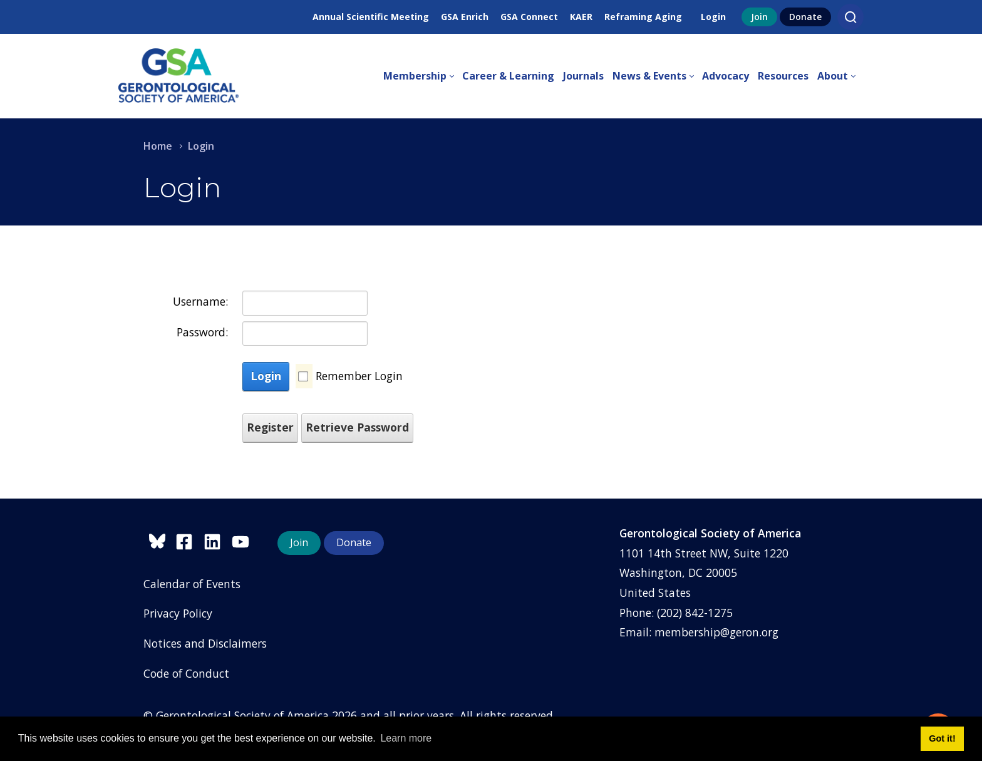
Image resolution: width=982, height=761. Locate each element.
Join (759, 17)
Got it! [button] (942, 738)
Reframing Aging (643, 17)
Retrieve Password (357, 427)
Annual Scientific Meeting (371, 17)
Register (270, 427)
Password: (202, 331)
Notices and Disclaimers (205, 643)
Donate (805, 17)
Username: (200, 301)
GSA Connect (529, 17)
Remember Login (359, 375)
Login (713, 17)
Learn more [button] (406, 738)
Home (157, 146)
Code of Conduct (186, 673)
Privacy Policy (177, 613)
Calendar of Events (191, 583)
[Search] (850, 17)
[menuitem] (422, 76)
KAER (581, 17)
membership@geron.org (716, 631)
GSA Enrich (464, 17)
